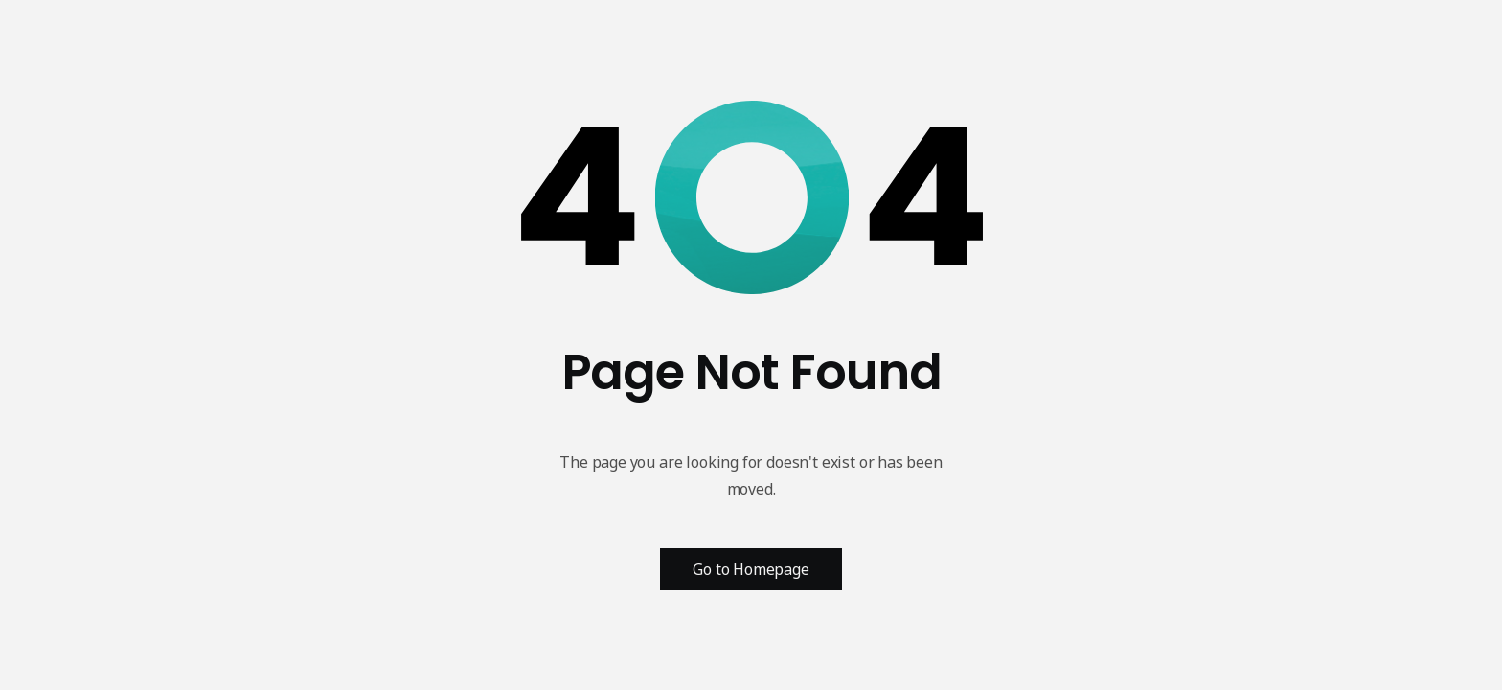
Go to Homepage (751, 569)
